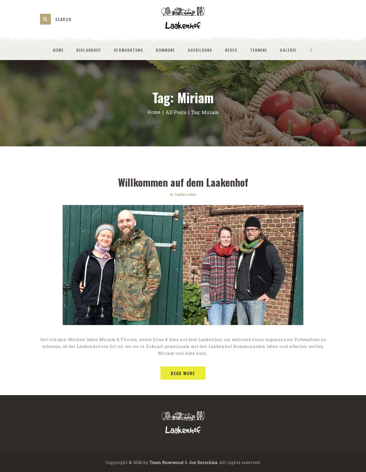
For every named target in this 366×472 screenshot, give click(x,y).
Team (155, 462)
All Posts (176, 112)
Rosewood (172, 462)
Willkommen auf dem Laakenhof (183, 182)
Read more (183, 373)
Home (153, 112)
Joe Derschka (202, 462)
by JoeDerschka (183, 194)
